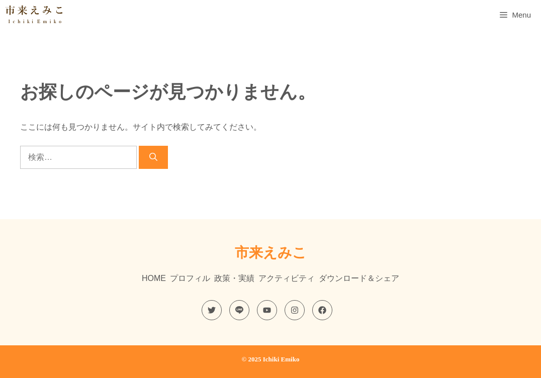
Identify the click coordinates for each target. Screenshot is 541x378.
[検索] (153, 157)
